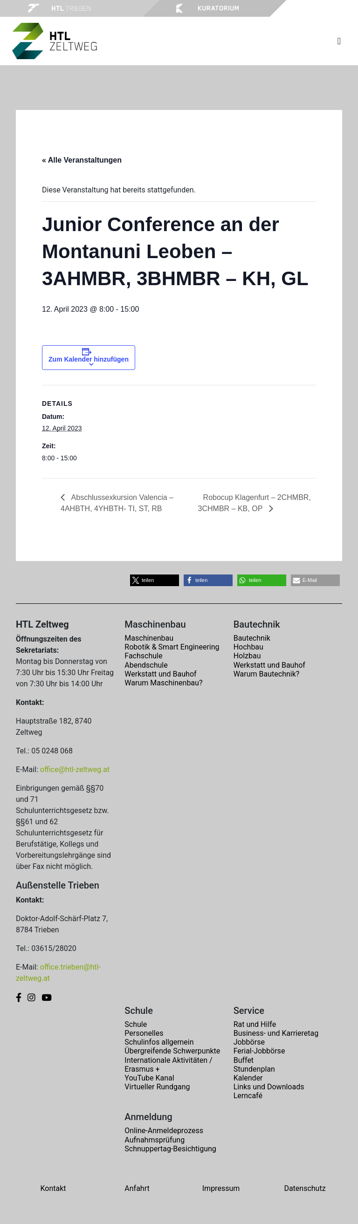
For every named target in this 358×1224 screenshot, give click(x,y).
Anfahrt (136, 1188)
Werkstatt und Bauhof (160, 674)
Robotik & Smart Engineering (171, 647)
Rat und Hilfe (255, 1024)
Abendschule (145, 665)
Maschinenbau (148, 638)
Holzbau (247, 655)
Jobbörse (249, 1042)
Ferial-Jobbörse (259, 1050)
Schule (135, 1024)
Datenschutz (304, 1188)
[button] (154, 580)
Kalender (248, 1078)
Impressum (221, 1188)
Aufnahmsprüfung (154, 1139)
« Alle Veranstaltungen (82, 160)
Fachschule (143, 655)
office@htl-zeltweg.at (75, 769)
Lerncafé (248, 1095)
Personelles (143, 1033)
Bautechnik (252, 638)
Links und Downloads (269, 1086)
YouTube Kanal (149, 1078)
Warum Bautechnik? (267, 674)
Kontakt (53, 1188)
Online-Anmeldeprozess (163, 1130)
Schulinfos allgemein (158, 1042)
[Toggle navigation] (339, 41)
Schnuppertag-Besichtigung (170, 1148)
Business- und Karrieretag (276, 1033)
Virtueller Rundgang (157, 1086)
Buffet (244, 1060)
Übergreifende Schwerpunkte (172, 1050)
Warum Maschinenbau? (163, 682)
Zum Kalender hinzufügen (88, 359)
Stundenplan (254, 1069)
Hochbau (248, 647)
